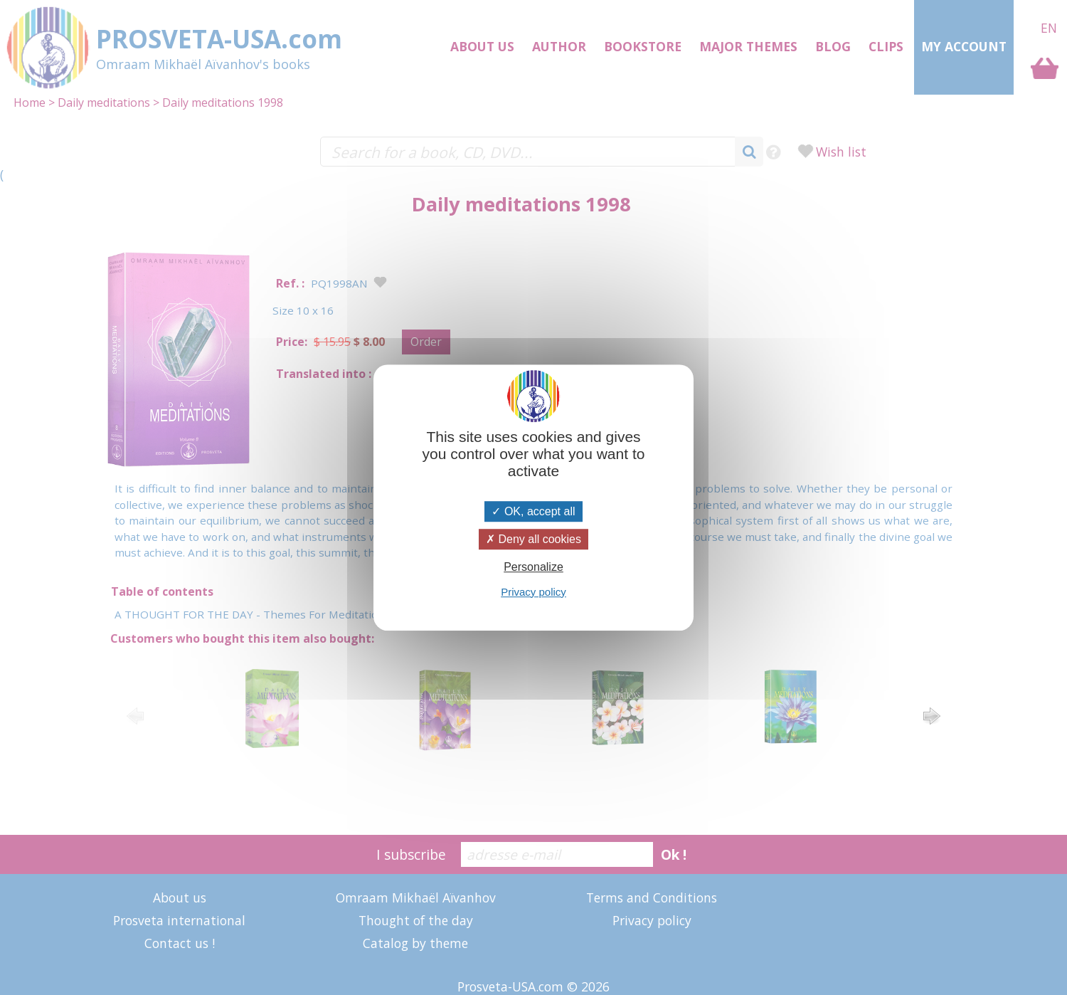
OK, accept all (533, 511)
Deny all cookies (533, 539)
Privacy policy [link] (533, 592)
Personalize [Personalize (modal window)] (533, 568)
